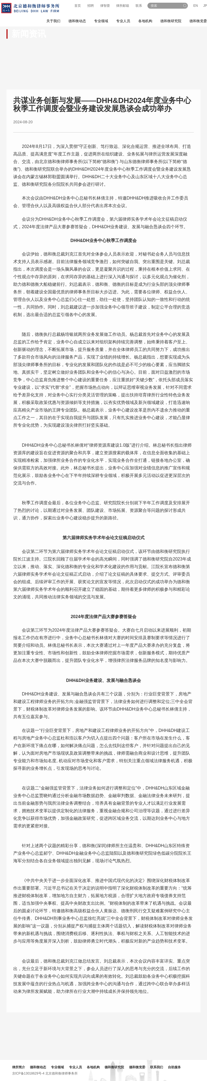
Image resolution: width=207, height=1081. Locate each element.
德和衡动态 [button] (77, 21)
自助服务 (176, 1067)
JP (205, 6)
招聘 (90, 6)
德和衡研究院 (116, 1067)
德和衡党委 (138, 1067)
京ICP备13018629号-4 (29, 1073)
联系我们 (157, 1067)
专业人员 (123, 21)
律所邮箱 (122, 6)
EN (195, 6)
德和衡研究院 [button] (170, 21)
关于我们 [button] (53, 21)
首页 (77, 6)
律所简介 (19, 1067)
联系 (139, 6)
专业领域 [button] (101, 21)
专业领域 (59, 1067)
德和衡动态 (39, 1067)
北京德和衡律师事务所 (63, 1073)
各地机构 (145, 21)
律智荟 (105, 6)
